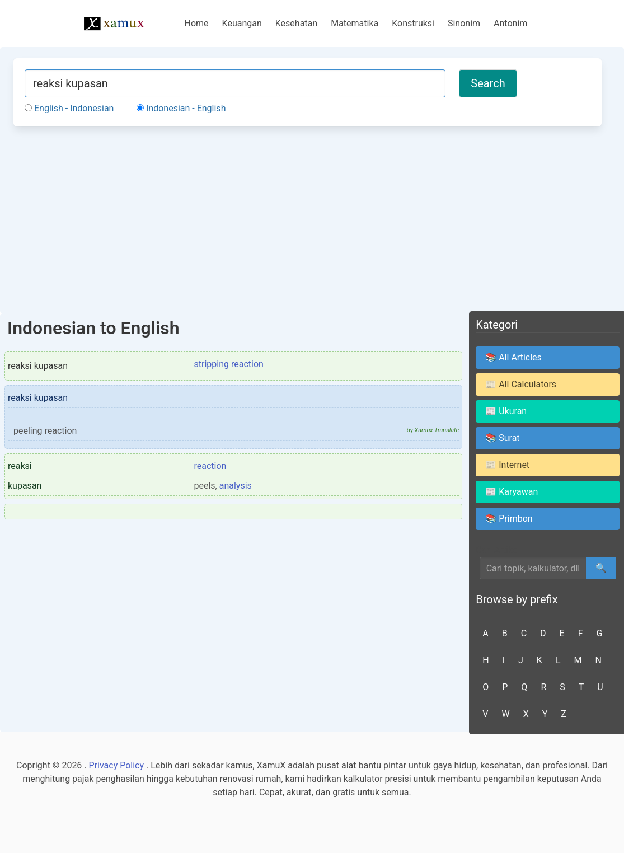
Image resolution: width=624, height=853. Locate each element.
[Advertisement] (307, 218)
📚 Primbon (508, 518)
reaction (210, 466)
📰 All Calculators (520, 384)
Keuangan (242, 23)
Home (197, 23)
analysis (235, 485)
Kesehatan (296, 23)
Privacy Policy (116, 765)
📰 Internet (507, 465)
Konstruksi (413, 23)
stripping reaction (229, 364)
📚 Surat (502, 438)
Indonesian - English (181, 108)
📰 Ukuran (506, 411)
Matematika (354, 23)
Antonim (510, 23)
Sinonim (464, 23)
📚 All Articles (513, 357)
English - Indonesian (69, 108)
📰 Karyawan (511, 491)
